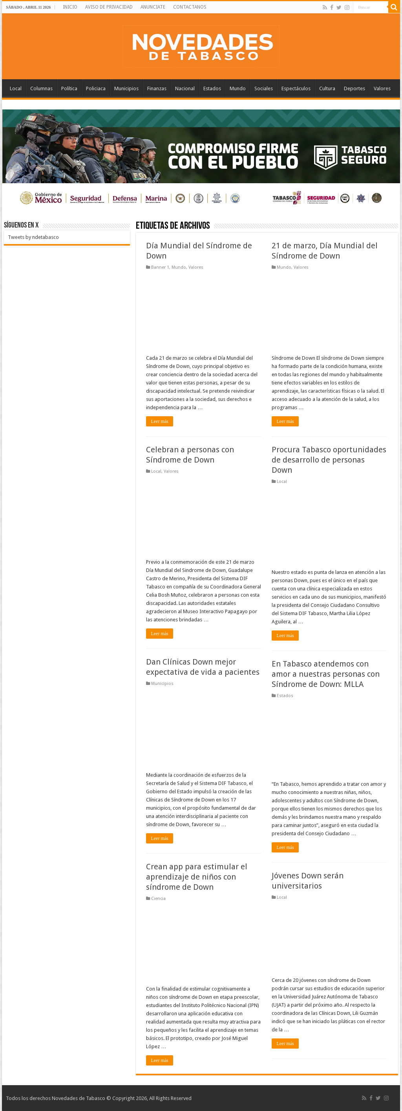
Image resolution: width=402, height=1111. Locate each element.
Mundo (238, 88)
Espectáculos (296, 88)
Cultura (327, 88)
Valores (382, 88)
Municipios (126, 88)
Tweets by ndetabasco (33, 237)
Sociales (263, 88)
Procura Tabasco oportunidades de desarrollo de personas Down (329, 460)
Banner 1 (160, 267)
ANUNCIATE (153, 7)
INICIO (70, 7)
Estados (212, 88)
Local (16, 88)
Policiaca (96, 88)
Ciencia (158, 898)
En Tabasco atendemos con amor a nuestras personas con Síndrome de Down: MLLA (326, 674)
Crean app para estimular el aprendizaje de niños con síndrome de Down (196, 877)
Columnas (41, 88)
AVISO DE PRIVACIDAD (109, 7)
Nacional (185, 88)
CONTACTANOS (189, 7)
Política (69, 88)
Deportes (354, 88)
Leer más (159, 421)
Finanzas (156, 88)
